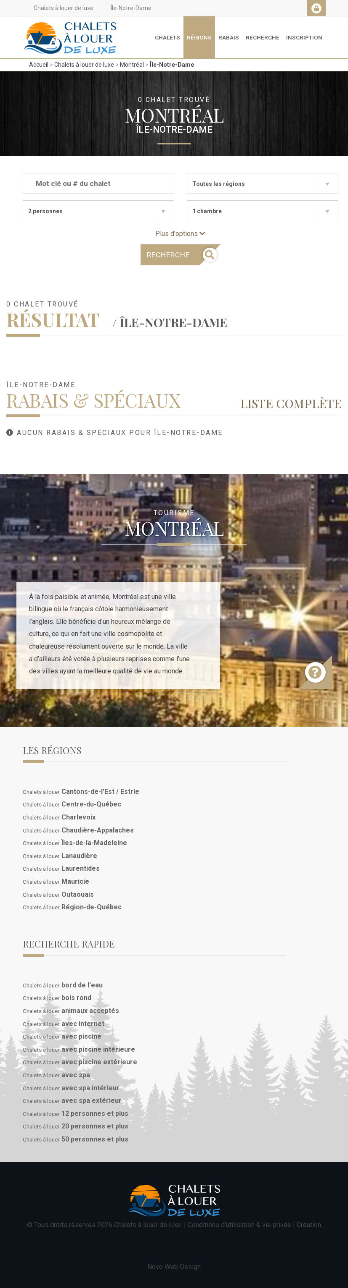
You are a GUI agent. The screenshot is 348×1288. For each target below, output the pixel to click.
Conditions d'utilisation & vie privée (239, 1225)
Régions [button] (199, 37)
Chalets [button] (167, 37)
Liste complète (291, 403)
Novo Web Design (174, 1267)
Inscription (304, 37)
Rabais (228, 37)
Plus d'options (180, 234)
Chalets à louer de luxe (84, 64)
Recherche (262, 37)
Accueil (38, 64)
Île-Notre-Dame (172, 64)
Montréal (132, 64)
